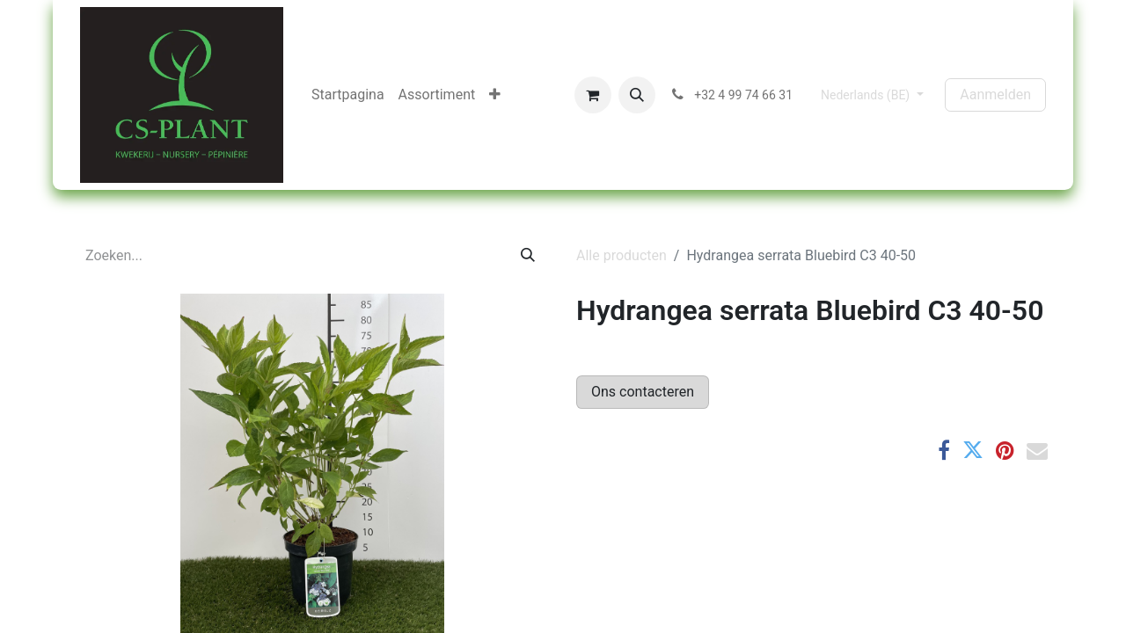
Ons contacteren (642, 391)
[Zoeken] (528, 256)
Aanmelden (995, 94)
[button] (636, 94)
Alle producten (621, 255)
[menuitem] (347, 95)
